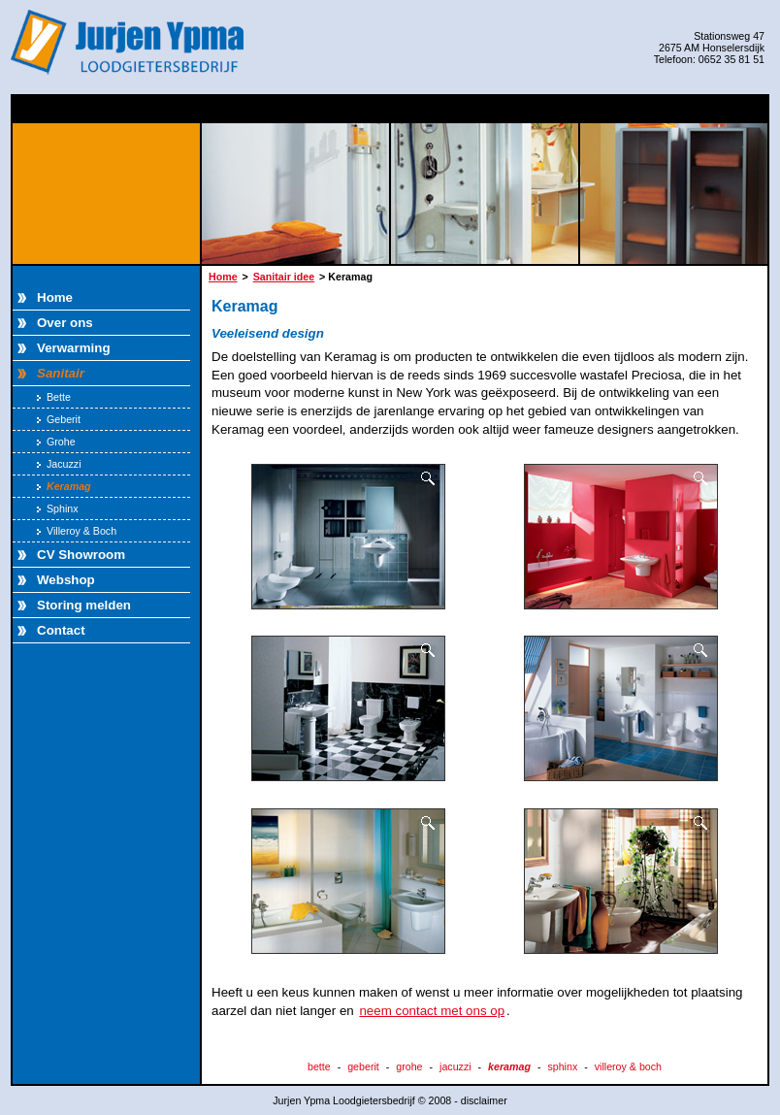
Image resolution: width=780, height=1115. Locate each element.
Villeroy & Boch (76, 531)
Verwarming (74, 348)
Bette (54, 397)
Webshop (66, 580)
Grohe (56, 441)
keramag (509, 1066)
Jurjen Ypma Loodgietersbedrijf (130, 42)
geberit (363, 1066)
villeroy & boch (628, 1066)
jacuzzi (455, 1066)
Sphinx (58, 508)
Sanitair (60, 373)
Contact (61, 630)
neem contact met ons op (431, 1010)
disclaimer (484, 1100)
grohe (409, 1066)
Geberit (59, 419)
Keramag (64, 486)
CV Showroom (81, 554)
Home (55, 297)
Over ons (65, 322)
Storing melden (84, 605)
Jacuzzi (59, 464)
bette (319, 1066)
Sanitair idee (283, 276)
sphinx (562, 1066)
